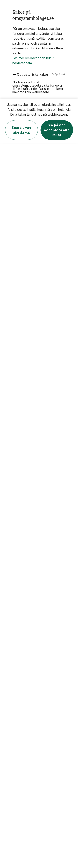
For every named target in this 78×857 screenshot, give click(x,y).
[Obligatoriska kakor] (30, 74)
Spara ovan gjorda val (21, 129)
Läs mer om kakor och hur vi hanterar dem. (33, 60)
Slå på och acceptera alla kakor (56, 130)
